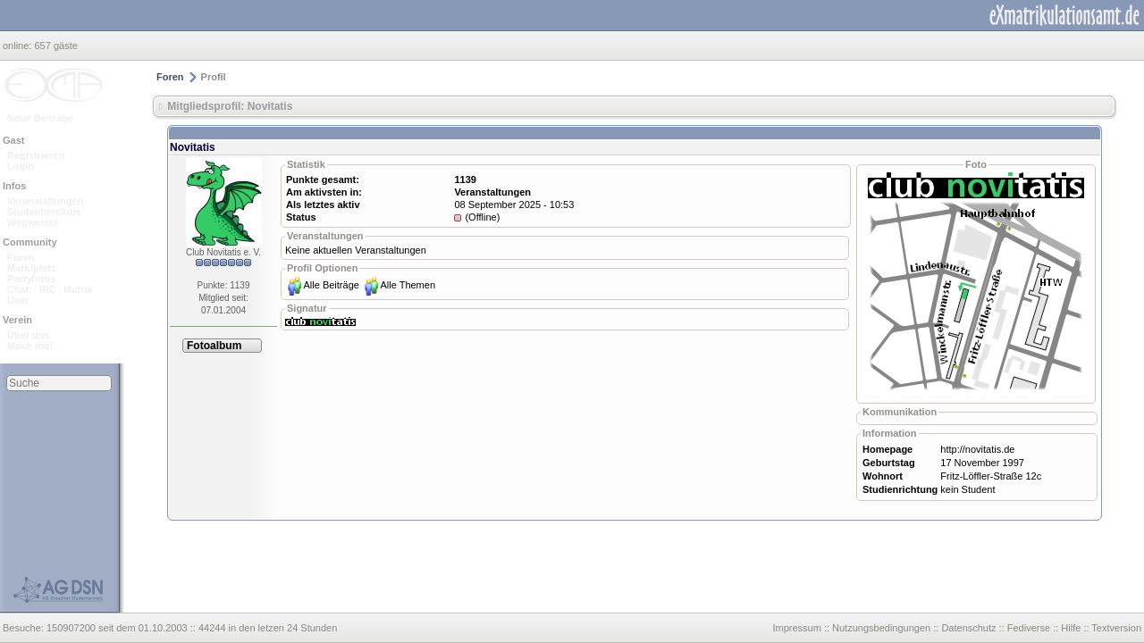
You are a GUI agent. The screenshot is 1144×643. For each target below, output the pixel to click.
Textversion (1116, 627)
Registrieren (35, 155)
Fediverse (1028, 627)
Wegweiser (32, 222)
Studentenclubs (44, 211)
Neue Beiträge (40, 118)
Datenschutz (968, 627)
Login (20, 166)
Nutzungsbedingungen (881, 627)
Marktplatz (31, 268)
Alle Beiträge (331, 285)
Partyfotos (31, 278)
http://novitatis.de (977, 449)
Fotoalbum (214, 345)
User (18, 300)
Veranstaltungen (45, 201)
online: (18, 45)
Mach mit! (30, 345)
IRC (47, 289)
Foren (21, 257)
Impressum (796, 627)
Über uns (28, 335)
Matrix (77, 289)
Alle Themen (407, 285)
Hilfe (1071, 627)
